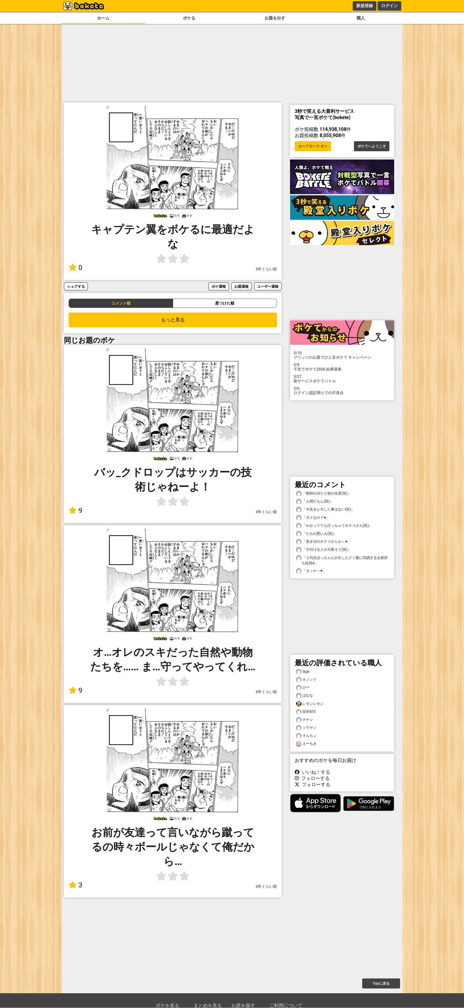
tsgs (302, 671)
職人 (361, 18)
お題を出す (275, 18)
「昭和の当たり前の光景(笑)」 (323, 493)
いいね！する (312, 772)
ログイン (389, 5)
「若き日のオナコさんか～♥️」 (323, 541)
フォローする (312, 778)
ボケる (189, 18)
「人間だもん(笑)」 (314, 501)
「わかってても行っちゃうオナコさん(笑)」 (334, 526)
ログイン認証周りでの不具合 (342, 390)
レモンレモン (310, 704)
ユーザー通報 (267, 286)
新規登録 (364, 5)
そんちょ (306, 736)
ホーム (103, 18)
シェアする (76, 286)
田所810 (305, 712)
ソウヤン (306, 728)
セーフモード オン (313, 146)
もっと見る (173, 319)
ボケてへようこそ (371, 146)
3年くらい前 (266, 269)
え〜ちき (306, 744)
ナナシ (304, 720)
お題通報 (241, 286)
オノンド (306, 679)
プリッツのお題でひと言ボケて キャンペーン (342, 355)
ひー (303, 687)
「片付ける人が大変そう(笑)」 (323, 549)
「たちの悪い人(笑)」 (316, 533)
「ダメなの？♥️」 (312, 518)
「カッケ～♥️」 (311, 571)
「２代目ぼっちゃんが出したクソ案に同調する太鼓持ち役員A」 (342, 560)
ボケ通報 (219, 286)
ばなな (304, 695)
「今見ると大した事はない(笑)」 (325, 509)
